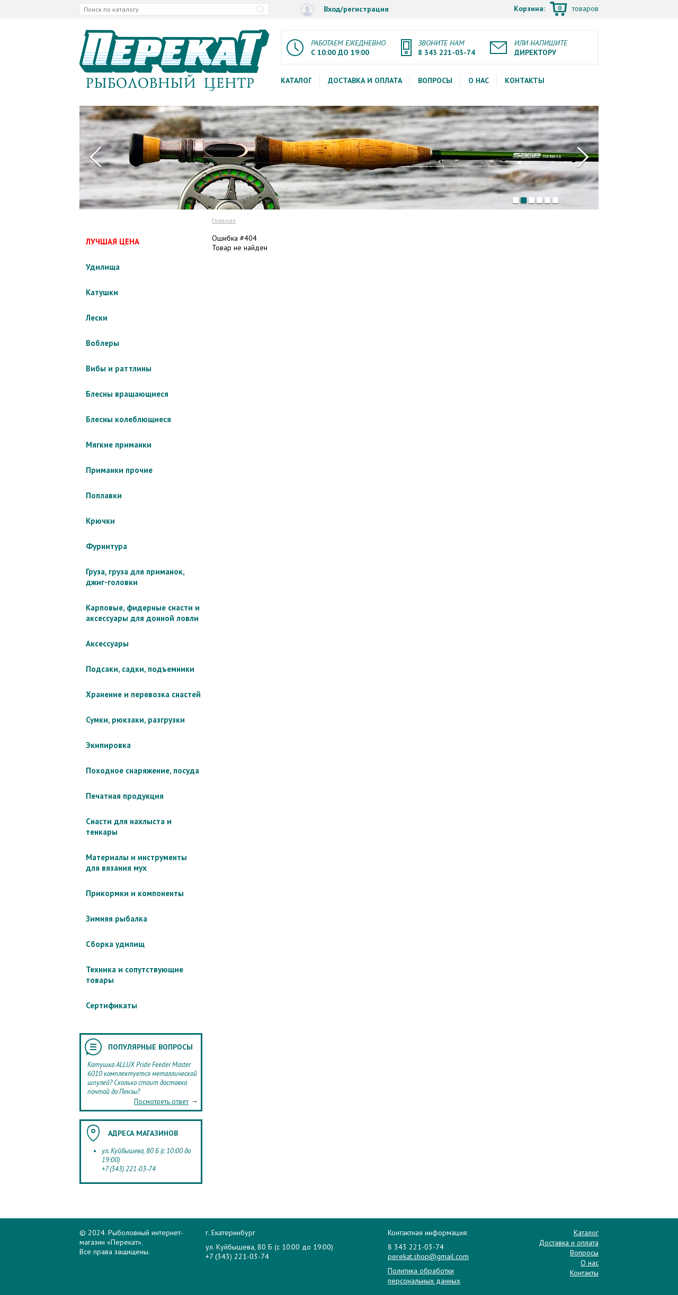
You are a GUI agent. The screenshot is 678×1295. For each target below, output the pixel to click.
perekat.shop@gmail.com (428, 1256)
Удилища (103, 267)
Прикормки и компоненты (135, 893)
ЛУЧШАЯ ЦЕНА (112, 241)
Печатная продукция (125, 796)
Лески (97, 318)
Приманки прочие (119, 470)
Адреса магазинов (143, 1133)
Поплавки (104, 495)
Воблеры (102, 343)
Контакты (525, 80)
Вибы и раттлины (118, 368)
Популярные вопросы (150, 1047)
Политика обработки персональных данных (424, 1275)
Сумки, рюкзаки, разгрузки (135, 720)
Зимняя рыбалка (116, 919)
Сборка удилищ (115, 944)
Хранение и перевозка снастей (143, 694)
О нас (478, 80)
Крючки (100, 521)
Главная (224, 220)
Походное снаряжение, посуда (142, 770)
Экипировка (108, 745)
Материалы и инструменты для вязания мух (136, 862)
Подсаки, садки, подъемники (140, 669)
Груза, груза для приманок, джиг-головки (135, 577)
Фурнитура (106, 546)
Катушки (102, 292)
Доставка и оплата (365, 80)
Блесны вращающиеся (127, 394)
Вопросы (435, 80)
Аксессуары (107, 644)
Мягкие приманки (118, 445)
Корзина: (556, 9)
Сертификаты (111, 1005)
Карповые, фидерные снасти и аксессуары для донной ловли (143, 613)
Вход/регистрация (345, 10)
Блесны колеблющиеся (128, 419)
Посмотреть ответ (161, 1101)
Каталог (296, 80)
